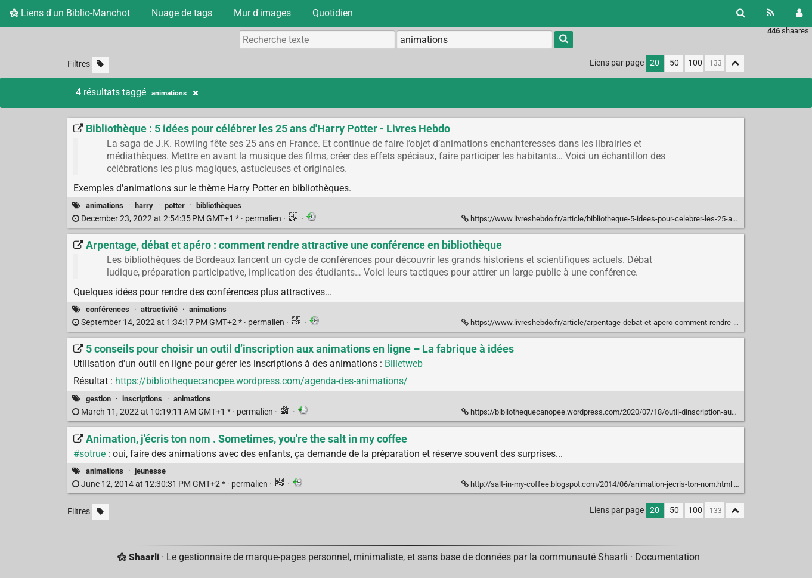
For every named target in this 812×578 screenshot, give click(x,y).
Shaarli (144, 556)
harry (144, 205)
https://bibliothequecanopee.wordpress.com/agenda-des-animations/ (261, 381)
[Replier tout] (735, 63)
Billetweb (404, 363)
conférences (107, 309)
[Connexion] (799, 13)
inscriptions (142, 398)
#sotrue (89, 453)
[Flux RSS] (770, 13)
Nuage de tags (181, 12)
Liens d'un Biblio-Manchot (70, 12)
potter (175, 205)
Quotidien (332, 12)
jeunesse (150, 470)
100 (695, 63)
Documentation (667, 556)
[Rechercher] (741, 13)
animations (104, 205)
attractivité (159, 309)
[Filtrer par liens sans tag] (100, 65)
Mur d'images (262, 12)
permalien (177, 219)
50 (674, 63)
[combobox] (474, 39)
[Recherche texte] (317, 39)
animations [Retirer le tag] (174, 93)
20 (654, 63)
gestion (98, 398)
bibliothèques (218, 205)
